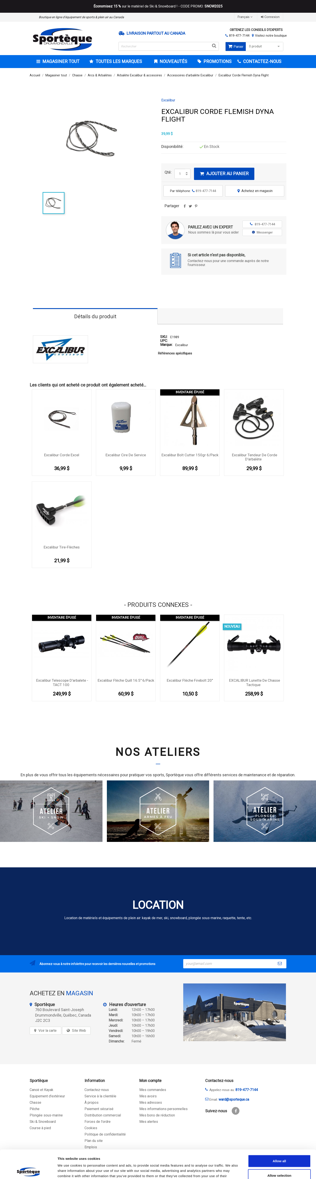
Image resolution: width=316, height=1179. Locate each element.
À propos (91, 1102)
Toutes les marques (118, 61)
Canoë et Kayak (41, 1090)
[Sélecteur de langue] (245, 17)
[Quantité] (180, 174)
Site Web (79, 1030)
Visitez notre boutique (271, 36)
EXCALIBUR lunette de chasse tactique (254, 682)
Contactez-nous (96, 1090)
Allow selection (279, 1147)
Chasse (35, 1102)
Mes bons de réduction (157, 1115)
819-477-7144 (239, 36)
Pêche (35, 1109)
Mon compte (150, 1080)
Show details (230, 1170)
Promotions (217, 61)
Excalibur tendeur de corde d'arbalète (254, 457)
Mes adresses (150, 1102)
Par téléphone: (193, 191)
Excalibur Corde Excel (61, 455)
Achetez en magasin (255, 191)
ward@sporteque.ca (234, 1099)
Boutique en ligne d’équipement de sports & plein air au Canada (81, 17)
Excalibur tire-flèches (62, 547)
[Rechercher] (168, 46)
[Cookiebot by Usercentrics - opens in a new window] (28, 1170)
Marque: (166, 345)
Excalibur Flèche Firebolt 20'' (190, 680)
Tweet (190, 207)
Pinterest (196, 207)
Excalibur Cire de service (126, 455)
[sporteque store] (234, 1012)
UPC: (164, 341)
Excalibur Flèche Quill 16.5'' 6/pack (126, 680)
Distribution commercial (102, 1115)
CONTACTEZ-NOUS (261, 61)
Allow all (279, 1132)
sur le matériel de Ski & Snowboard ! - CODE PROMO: (158, 6)
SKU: (163, 337)
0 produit (265, 46)
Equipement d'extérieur (47, 1096)
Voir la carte (47, 1030)
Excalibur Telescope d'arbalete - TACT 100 (62, 682)
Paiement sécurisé (98, 1109)
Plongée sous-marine (46, 1115)
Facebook (235, 1111)
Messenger (262, 232)
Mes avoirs (148, 1096)
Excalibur (168, 100)
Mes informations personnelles (163, 1109)
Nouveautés (172, 61)
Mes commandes (152, 1090)
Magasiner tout (60, 61)
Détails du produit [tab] (95, 316)
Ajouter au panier (224, 173)
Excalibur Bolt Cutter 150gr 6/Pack (190, 455)
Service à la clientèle (100, 1096)
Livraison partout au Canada (156, 33)
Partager (184, 207)
